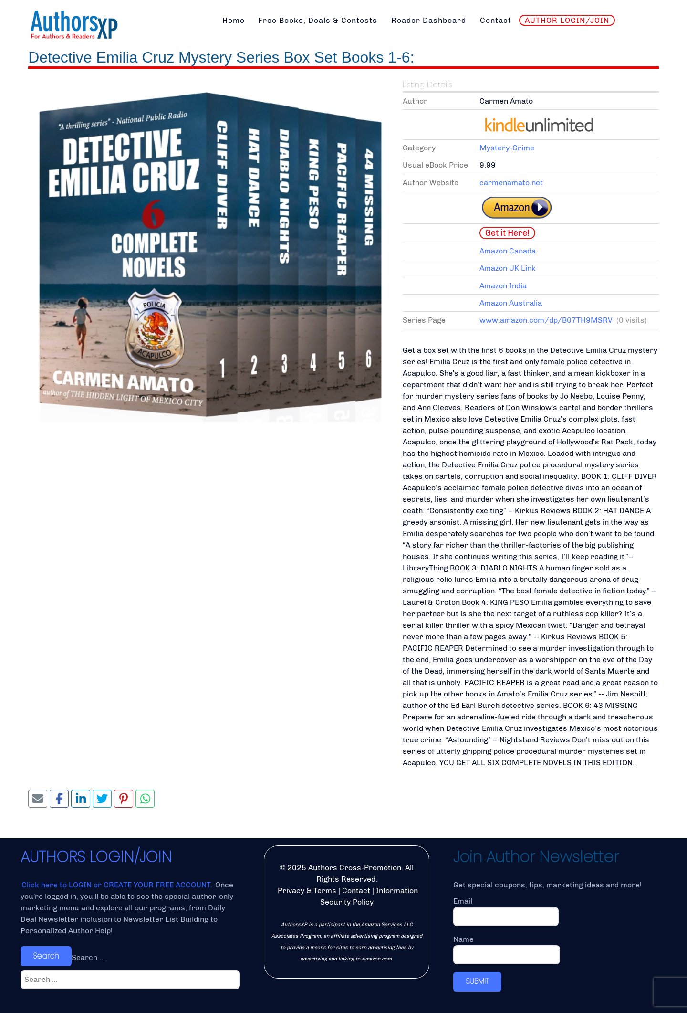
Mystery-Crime (506, 147)
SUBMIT (477, 981)
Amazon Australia (510, 302)
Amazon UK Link (507, 268)
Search (46, 955)
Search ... (88, 957)
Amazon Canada (507, 250)
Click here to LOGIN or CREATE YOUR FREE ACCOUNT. (117, 884)
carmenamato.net (511, 182)
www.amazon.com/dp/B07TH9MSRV (546, 320)
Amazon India (503, 285)
